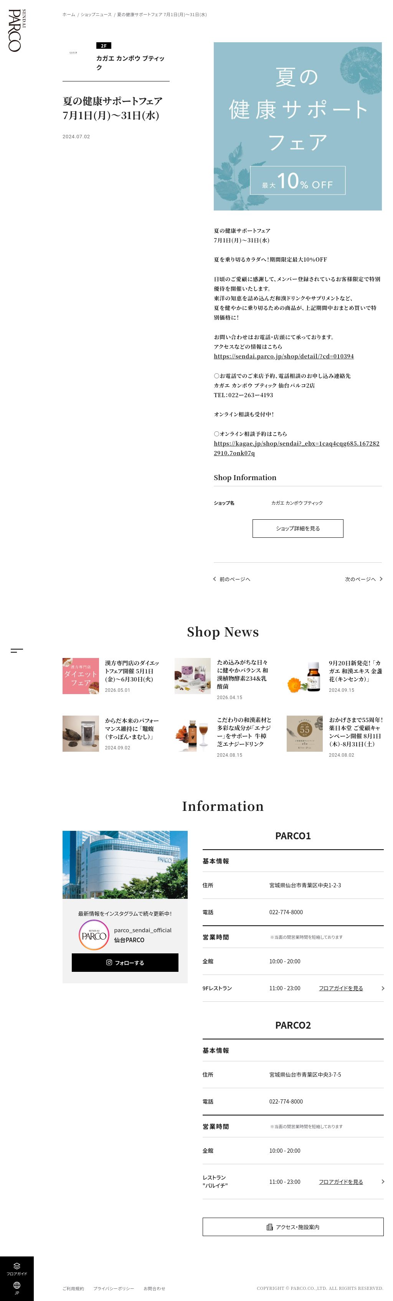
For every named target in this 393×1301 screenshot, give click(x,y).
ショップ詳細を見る (298, 528)
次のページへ (360, 579)
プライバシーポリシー (113, 1288)
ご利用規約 (73, 1288)
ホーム (69, 14)
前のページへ (235, 579)
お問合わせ (154, 1288)
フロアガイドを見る (341, 988)
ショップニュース (96, 14)
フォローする (129, 962)
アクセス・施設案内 (298, 1227)
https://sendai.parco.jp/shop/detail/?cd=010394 (284, 356)
